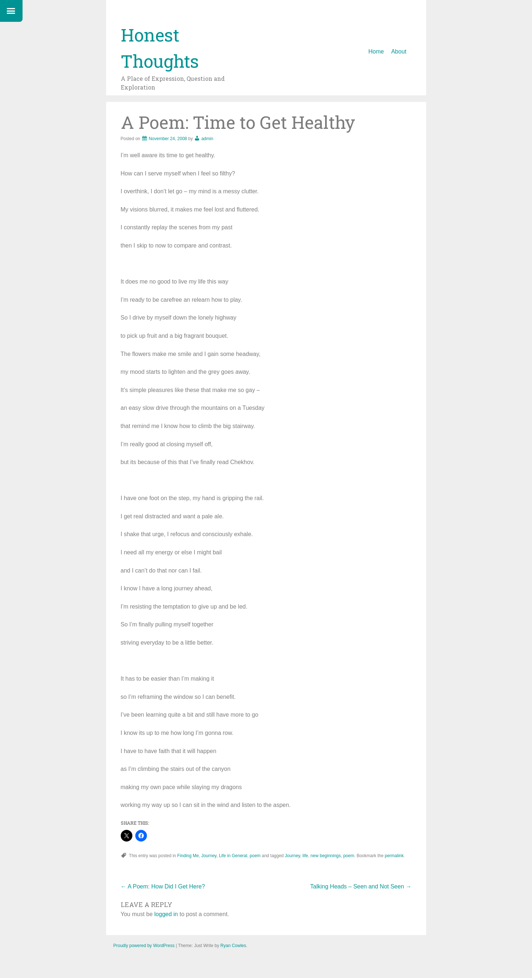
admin (207, 138)
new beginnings (326, 855)
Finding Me (188, 855)
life (305, 855)
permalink (394, 855)
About (399, 51)
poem (255, 855)
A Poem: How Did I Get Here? (163, 886)
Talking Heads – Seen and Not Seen (360, 886)
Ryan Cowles (233, 945)
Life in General (233, 855)
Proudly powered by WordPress (144, 945)
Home (376, 51)
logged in (166, 914)
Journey (208, 855)
